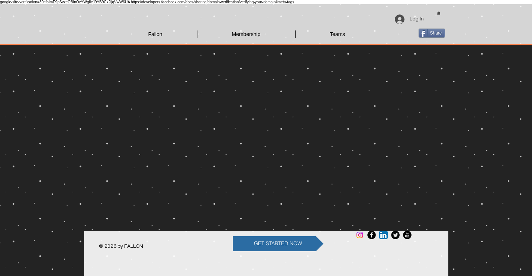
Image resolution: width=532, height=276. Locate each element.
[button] (438, 13)
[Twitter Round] (395, 235)
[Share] (432, 33)
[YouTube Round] (407, 235)
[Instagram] (359, 235)
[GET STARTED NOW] (278, 243)
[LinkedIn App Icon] (383, 235)
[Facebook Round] (371, 235)
